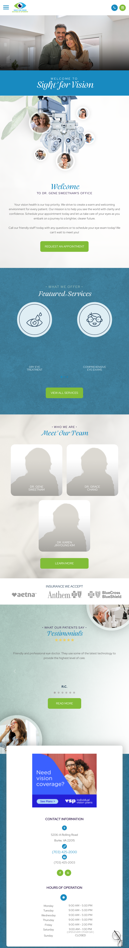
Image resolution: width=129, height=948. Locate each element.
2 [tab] (64, 377)
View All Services (64, 393)
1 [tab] (61, 377)
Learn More (64, 563)
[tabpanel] (34, 336)
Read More (64, 703)
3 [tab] (67, 377)
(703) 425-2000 (64, 852)
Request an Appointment (64, 246)
